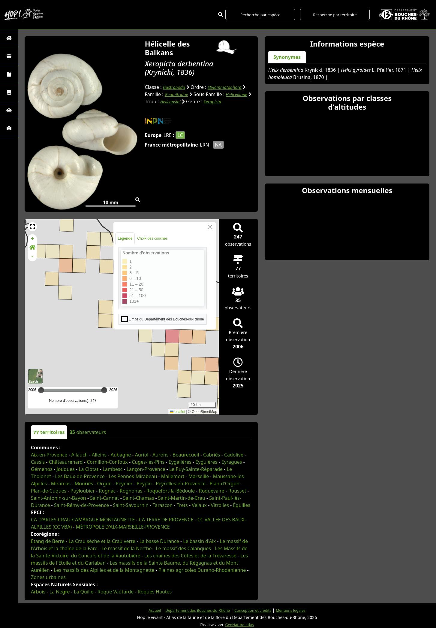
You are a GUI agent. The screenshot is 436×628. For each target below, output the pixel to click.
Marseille (198, 476)
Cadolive (233, 454)
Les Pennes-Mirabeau (133, 476)
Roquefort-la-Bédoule (170, 490)
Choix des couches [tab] (152, 238)
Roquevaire (211, 490)
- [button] (32, 256)
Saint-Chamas (138, 498)
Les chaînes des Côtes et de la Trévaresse (190, 555)
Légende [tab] (125, 238)
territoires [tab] (49, 432)
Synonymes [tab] (287, 57)
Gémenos (42, 469)
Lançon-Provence (146, 469)
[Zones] (9, 56)
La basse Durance (159, 541)
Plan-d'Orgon (224, 483)
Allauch (79, 454)
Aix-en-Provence (49, 454)
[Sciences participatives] (9, 110)
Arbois (38, 591)
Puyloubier (83, 490)
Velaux (199, 505)
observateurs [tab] (88, 432)
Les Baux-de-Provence (79, 476)
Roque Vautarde (116, 591)
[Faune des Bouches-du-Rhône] (9, 92)
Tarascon (163, 505)
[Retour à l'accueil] (9, 38)
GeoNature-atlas (239, 624)
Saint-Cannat (104, 498)
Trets (182, 505)
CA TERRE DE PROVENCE (166, 519)
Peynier (124, 483)
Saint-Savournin (131, 505)
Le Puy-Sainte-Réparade (196, 469)
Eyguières (206, 462)
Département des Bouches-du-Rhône (194, 610)
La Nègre (60, 591)
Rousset (237, 490)
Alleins (99, 454)
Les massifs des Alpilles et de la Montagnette (104, 570)
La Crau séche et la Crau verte (101, 541)
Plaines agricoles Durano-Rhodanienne (202, 570)
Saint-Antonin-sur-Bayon (58, 498)
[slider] (104, 390)
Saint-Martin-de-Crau (181, 498)
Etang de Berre (48, 541)
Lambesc (113, 469)
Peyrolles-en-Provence (181, 483)
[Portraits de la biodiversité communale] (9, 74)
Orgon (104, 483)
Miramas (61, 483)
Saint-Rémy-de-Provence (81, 505)
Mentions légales (298, 610)
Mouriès (84, 483)
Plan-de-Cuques (48, 490)
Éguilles (241, 505)
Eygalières (180, 462)
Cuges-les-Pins (148, 462)
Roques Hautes (155, 591)
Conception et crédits (256, 610)
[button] (32, 226)
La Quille (83, 591)
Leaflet (177, 412)
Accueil (146, 610)
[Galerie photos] (9, 128)
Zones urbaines (48, 577)
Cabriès (211, 454)
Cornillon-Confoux (107, 462)
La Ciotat (88, 469)
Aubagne (121, 454)
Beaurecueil (186, 454)
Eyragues (231, 462)
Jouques (65, 469)
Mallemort (173, 476)
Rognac (107, 490)
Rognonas (131, 490)
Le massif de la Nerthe (126, 548)
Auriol (142, 454)
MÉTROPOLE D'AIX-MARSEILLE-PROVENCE (123, 526)
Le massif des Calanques (183, 548)
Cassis (38, 462)
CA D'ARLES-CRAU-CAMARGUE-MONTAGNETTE (83, 519)
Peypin (144, 483)
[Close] (210, 226)
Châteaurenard (66, 462)
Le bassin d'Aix (199, 541)
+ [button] (32, 238)
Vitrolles (220, 505)
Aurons (160, 454)
